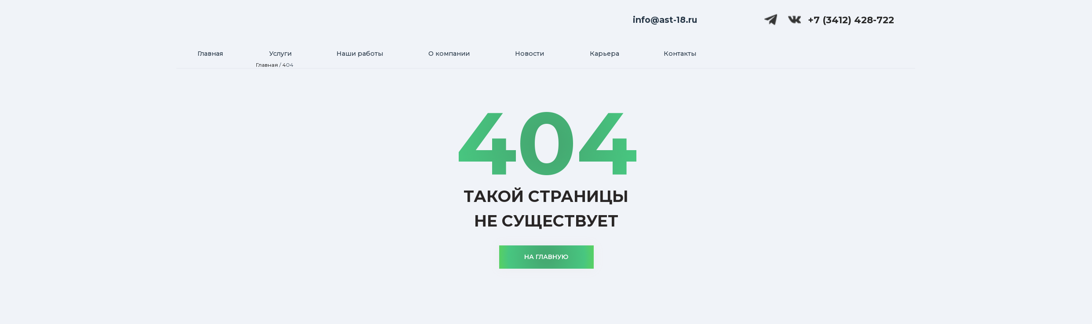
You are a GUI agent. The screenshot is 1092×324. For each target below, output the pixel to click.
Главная (267, 64)
